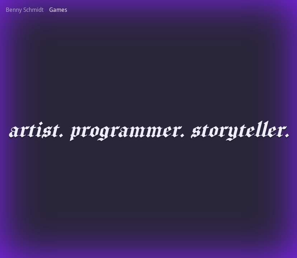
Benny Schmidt (24, 9)
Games (58, 9)
